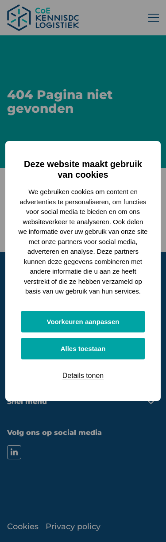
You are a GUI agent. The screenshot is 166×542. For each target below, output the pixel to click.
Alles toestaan (83, 348)
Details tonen (83, 375)
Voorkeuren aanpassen (83, 321)
